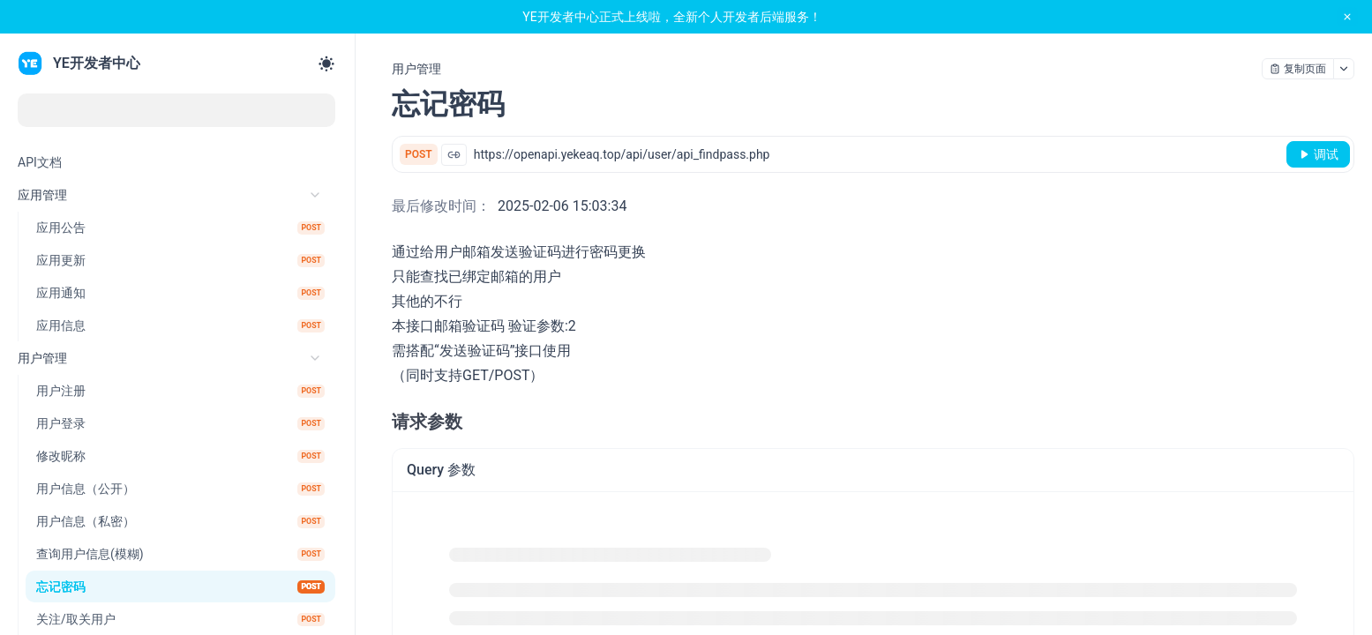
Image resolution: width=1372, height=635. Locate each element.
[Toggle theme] (326, 63)
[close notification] (1347, 16)
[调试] (1318, 154)
